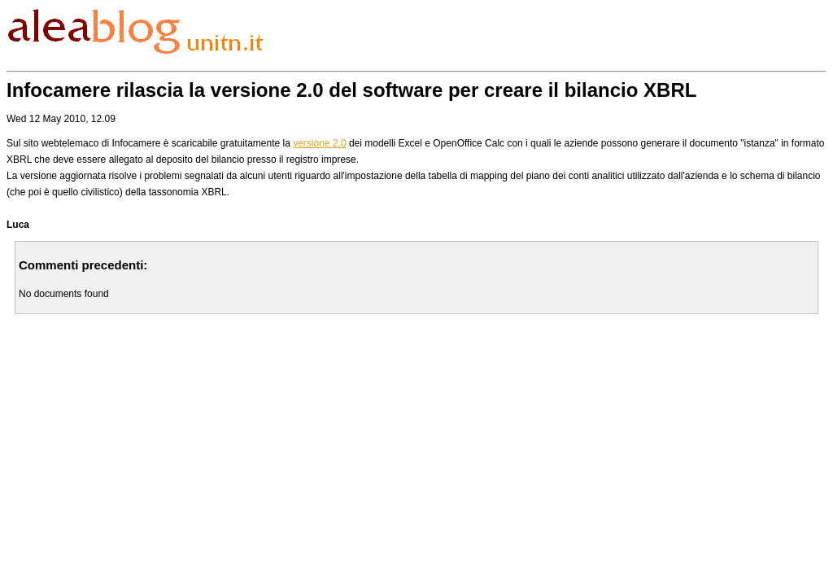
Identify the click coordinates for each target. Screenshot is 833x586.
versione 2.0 (319, 143)
